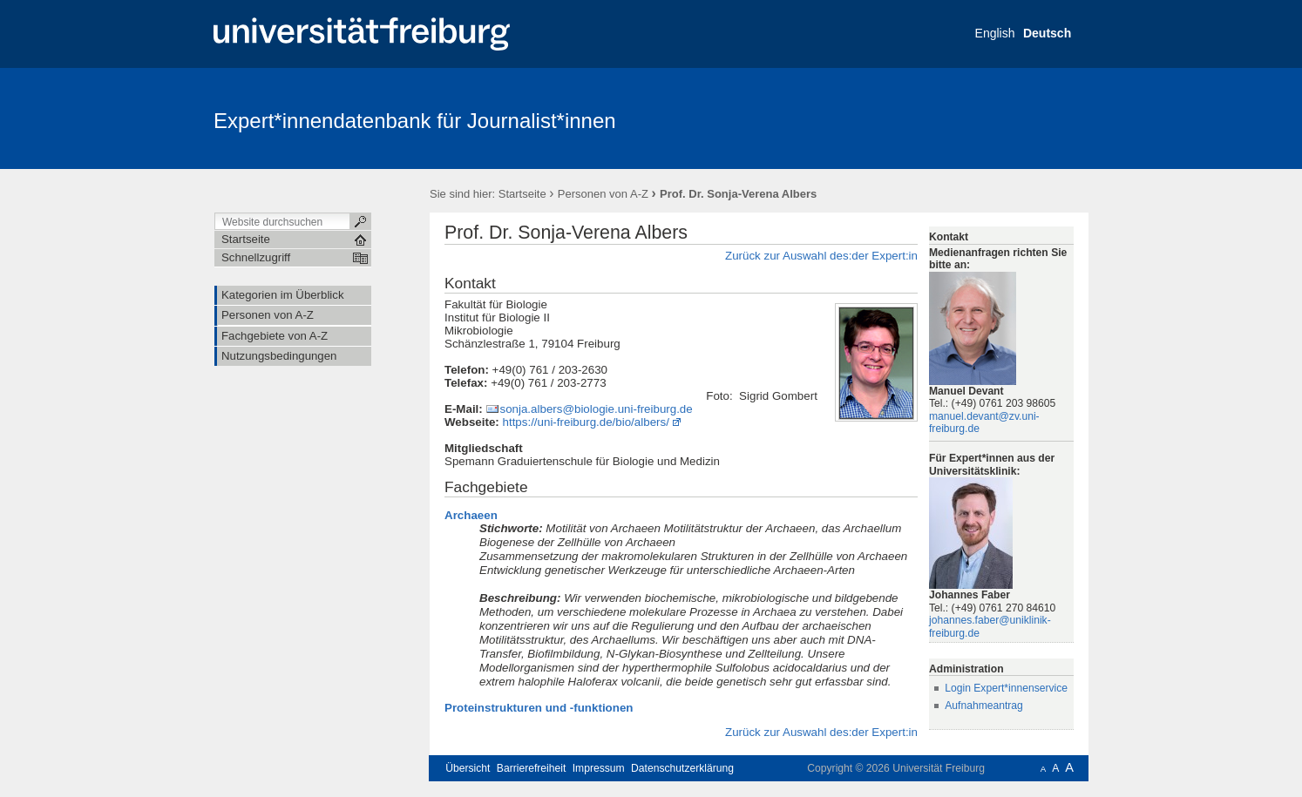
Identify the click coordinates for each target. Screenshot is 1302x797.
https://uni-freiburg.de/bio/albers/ (586, 422)
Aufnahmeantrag (984, 705)
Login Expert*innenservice (1006, 688)
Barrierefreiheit (531, 768)
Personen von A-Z (603, 193)
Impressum (599, 768)
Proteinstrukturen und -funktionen (538, 707)
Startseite (522, 193)
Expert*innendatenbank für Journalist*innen (415, 120)
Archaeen (471, 515)
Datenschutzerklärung (682, 768)
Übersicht (467, 768)
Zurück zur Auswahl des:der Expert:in (821, 255)
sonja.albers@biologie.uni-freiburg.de (595, 408)
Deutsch (1047, 33)
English (995, 33)
